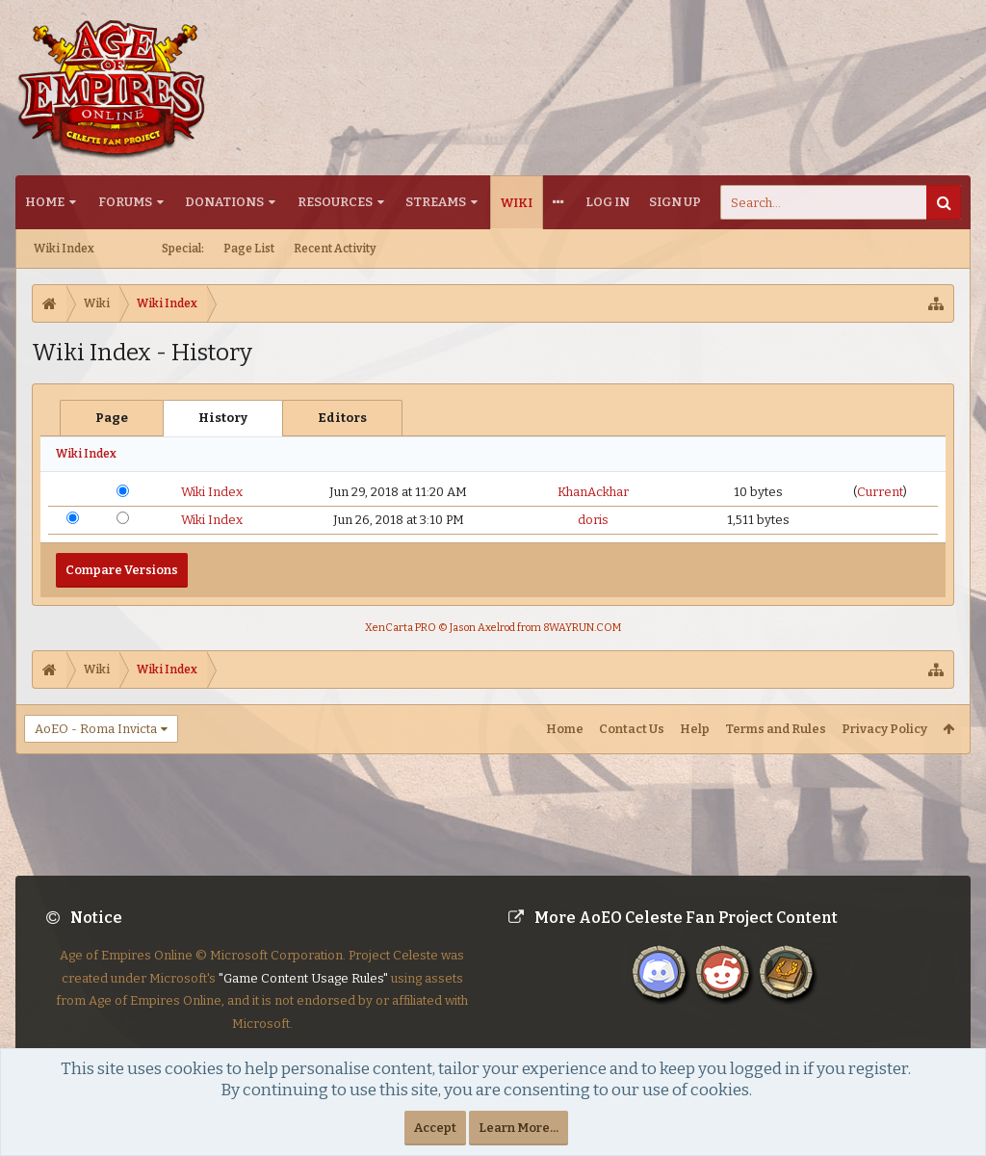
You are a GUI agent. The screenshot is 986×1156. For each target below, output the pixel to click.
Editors (342, 417)
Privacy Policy (884, 729)
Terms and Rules (775, 729)
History (222, 417)
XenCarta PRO (400, 627)
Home (45, 202)
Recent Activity (335, 248)
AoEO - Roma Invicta (96, 729)
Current (880, 492)
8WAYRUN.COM (582, 627)
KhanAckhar (593, 492)
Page (111, 417)
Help (695, 729)
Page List (248, 248)
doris (593, 519)
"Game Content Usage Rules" (303, 993)
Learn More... (518, 1127)
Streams (435, 202)
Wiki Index (64, 248)
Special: (183, 248)
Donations (224, 202)
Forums (125, 202)
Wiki (516, 203)
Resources (335, 202)
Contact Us (631, 729)
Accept (435, 1127)
